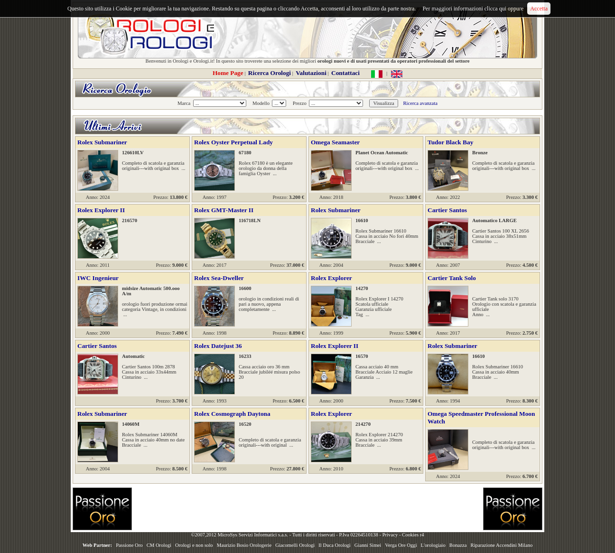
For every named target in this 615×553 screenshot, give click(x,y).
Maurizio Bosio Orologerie (244, 545)
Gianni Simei (368, 545)
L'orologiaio (433, 545)
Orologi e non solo (194, 545)
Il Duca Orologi (334, 545)
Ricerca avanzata (420, 103)
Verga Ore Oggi (401, 545)
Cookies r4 (413, 534)
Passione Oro (129, 545)
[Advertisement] (307, 508)
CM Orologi (159, 545)
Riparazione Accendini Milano (502, 545)
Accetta (539, 8)
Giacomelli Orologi (295, 545)
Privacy (390, 534)
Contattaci (345, 72)
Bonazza (458, 545)
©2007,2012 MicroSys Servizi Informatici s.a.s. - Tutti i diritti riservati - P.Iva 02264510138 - (286, 534)
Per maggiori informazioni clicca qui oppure (472, 8)
